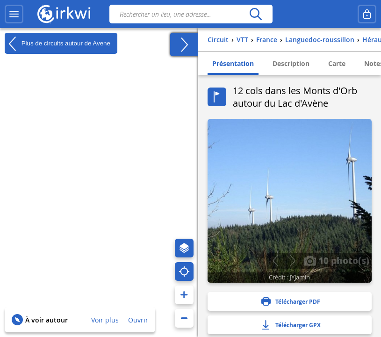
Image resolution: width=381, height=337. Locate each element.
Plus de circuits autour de (57, 43)
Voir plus (105, 319)
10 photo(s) (336, 260)
